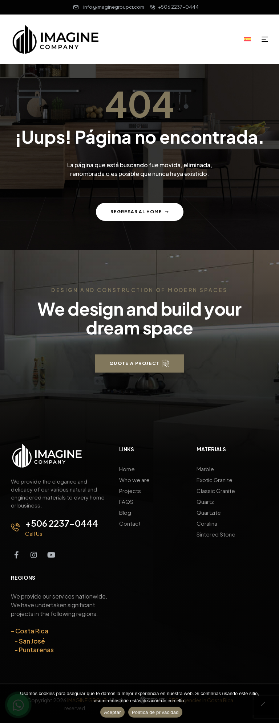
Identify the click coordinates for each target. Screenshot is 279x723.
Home (127, 468)
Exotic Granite (214, 479)
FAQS (126, 501)
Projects (130, 490)
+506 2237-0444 (61, 523)
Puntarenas (36, 650)
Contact (130, 523)
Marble (205, 468)
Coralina (207, 523)
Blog (125, 512)
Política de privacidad (155, 712)
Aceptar (112, 712)
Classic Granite (216, 490)
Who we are (134, 479)
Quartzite (209, 512)
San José (32, 641)
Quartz (205, 501)
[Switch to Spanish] (250, 39)
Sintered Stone (216, 534)
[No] (263, 707)
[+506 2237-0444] (15, 527)
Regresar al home (139, 211)
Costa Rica (31, 631)
